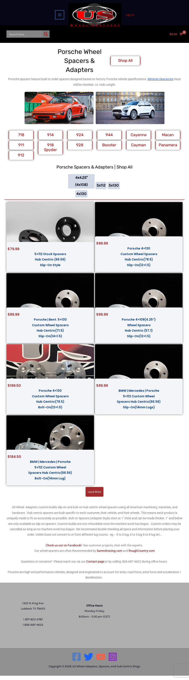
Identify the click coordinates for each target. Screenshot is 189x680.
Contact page (95, 566)
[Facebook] (76, 661)
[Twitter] (88, 661)
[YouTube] (100, 661)
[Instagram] (112, 661)
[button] (94, 496)
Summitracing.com (109, 555)
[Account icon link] (130, 15)
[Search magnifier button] (46, 36)
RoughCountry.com (142, 555)
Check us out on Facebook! (64, 549)
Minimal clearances (160, 83)
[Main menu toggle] (59, 15)
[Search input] (25, 36)
